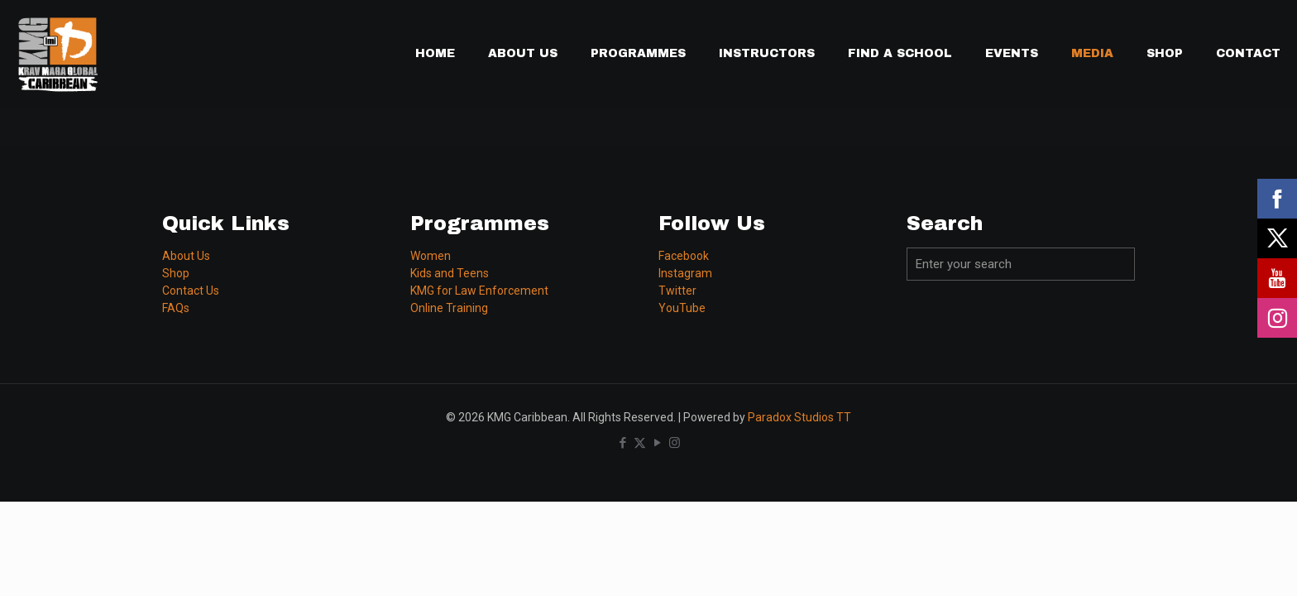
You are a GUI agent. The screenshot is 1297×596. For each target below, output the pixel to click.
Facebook (683, 255)
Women (430, 255)
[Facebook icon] (622, 442)
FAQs (175, 308)
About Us (186, 255)
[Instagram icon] (674, 442)
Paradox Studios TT (799, 417)
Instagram (685, 273)
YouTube (682, 308)
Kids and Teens (449, 273)
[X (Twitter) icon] (640, 442)
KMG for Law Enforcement (479, 290)
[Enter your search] (1021, 264)
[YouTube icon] (657, 442)
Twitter (677, 290)
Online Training (449, 308)
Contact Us (190, 290)
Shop (175, 273)
